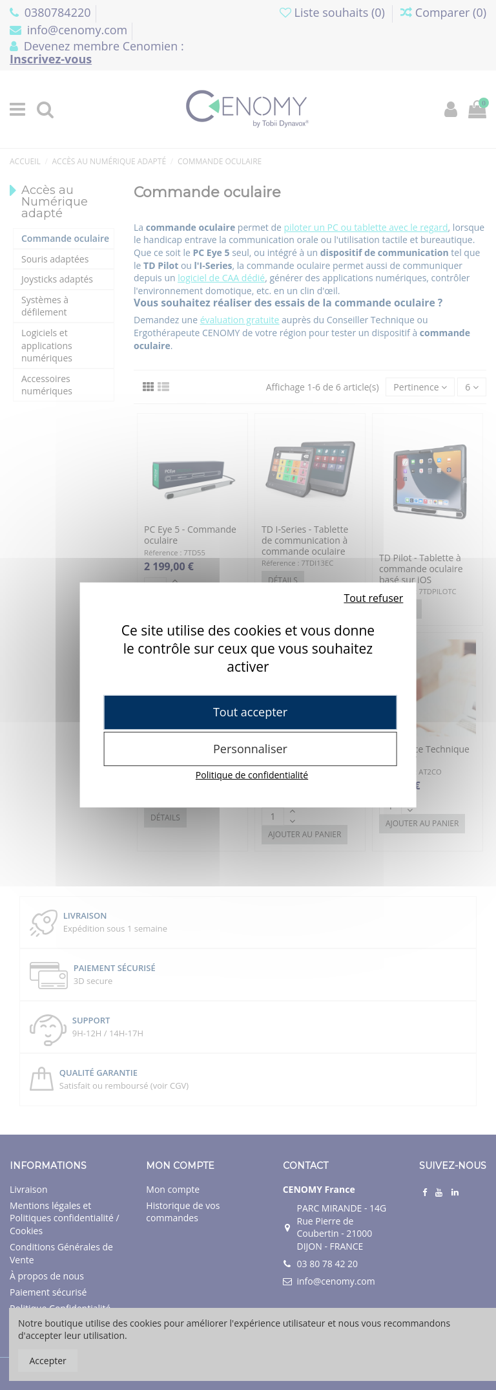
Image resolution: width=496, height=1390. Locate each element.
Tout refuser (373, 598)
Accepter (48, 1360)
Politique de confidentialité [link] (252, 775)
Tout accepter (250, 712)
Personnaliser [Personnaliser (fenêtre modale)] (250, 748)
